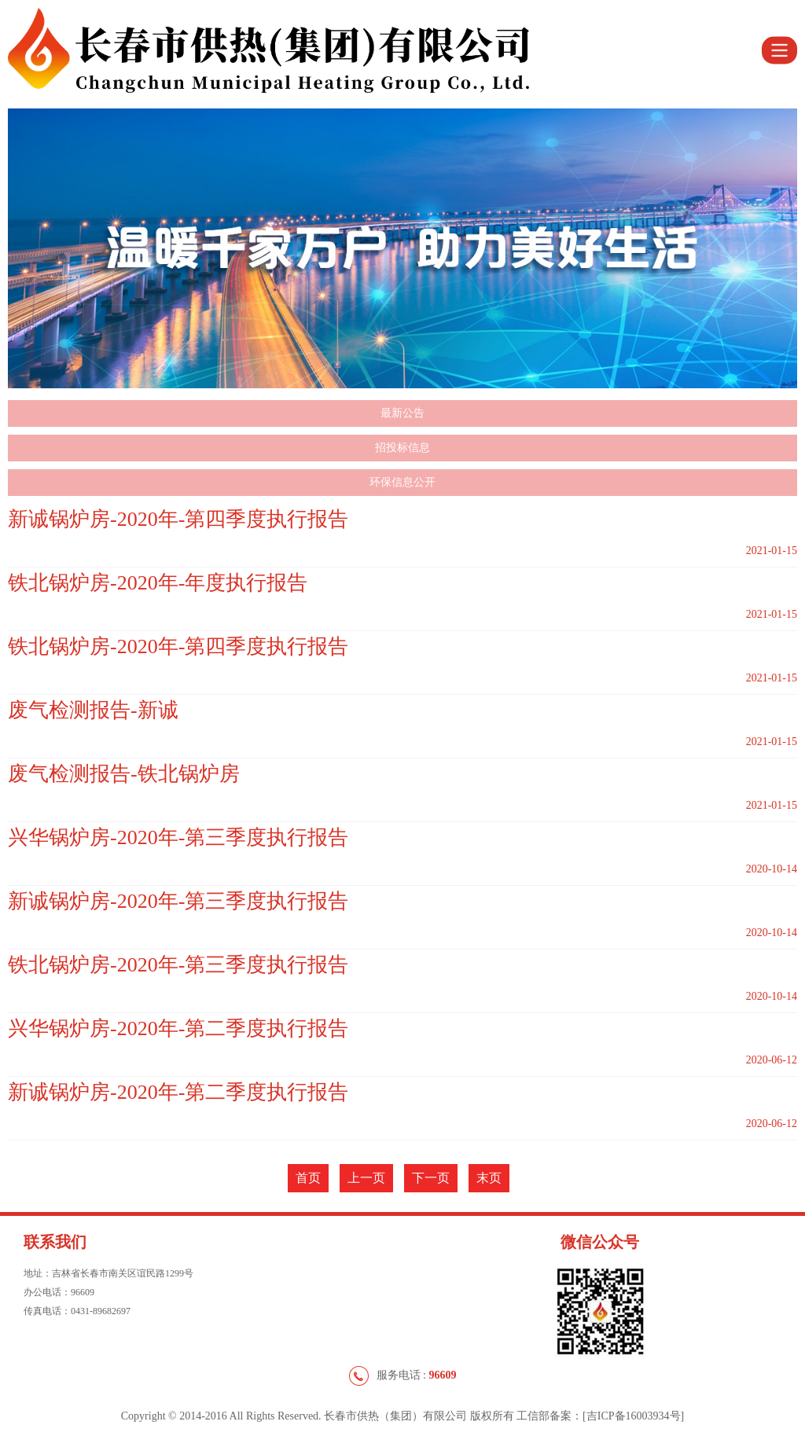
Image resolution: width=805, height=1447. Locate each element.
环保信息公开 (402, 482)
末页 (489, 1177)
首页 (308, 1177)
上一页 (366, 1177)
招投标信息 (402, 448)
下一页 (431, 1177)
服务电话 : (403, 1376)
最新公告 (402, 413)
